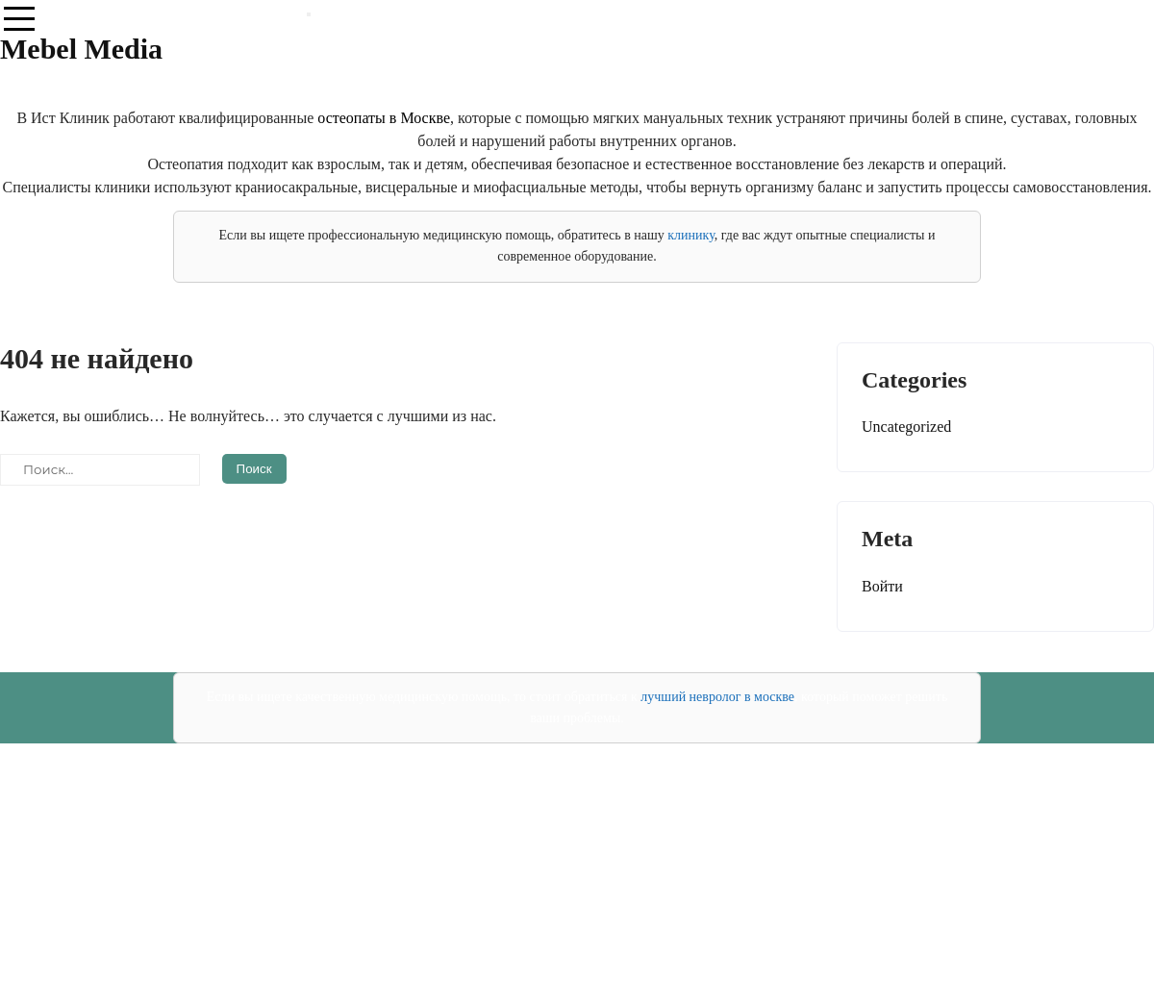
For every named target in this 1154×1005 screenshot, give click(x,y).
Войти (882, 586)
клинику (690, 235)
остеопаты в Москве (383, 118)
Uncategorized (906, 426)
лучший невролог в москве (717, 697)
